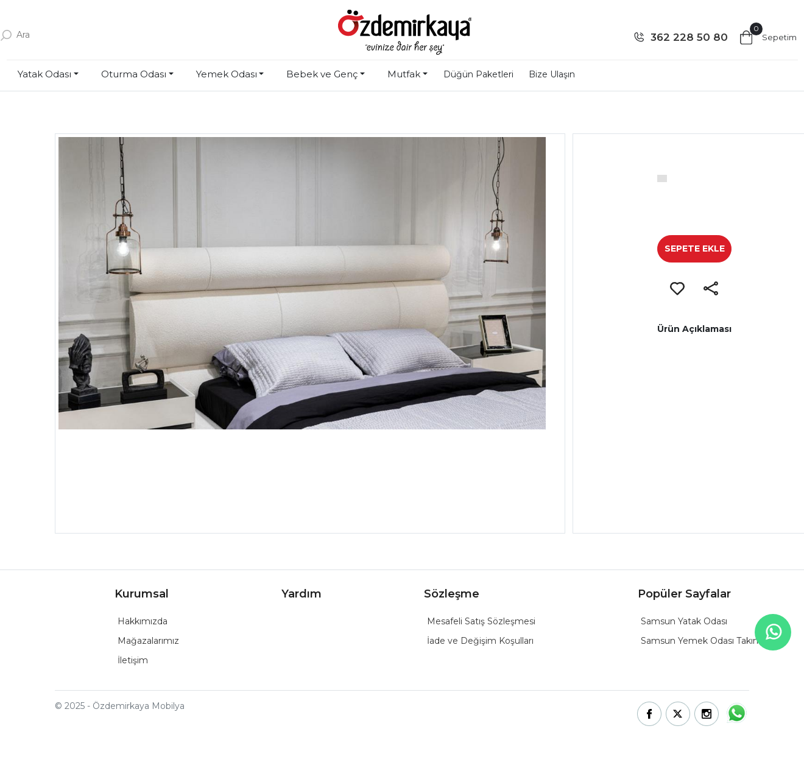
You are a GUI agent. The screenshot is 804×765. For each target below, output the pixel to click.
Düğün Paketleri (478, 74)
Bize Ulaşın (552, 74)
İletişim (133, 660)
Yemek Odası (226, 74)
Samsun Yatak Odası (684, 621)
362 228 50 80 (689, 37)
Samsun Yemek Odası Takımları (707, 640)
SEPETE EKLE (695, 248)
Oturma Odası (133, 74)
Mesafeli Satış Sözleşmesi (481, 621)
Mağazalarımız (148, 640)
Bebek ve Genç (322, 74)
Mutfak (403, 74)
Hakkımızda (143, 621)
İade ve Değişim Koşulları (480, 640)
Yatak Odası (44, 74)
